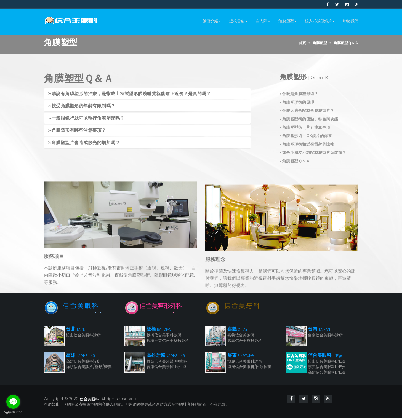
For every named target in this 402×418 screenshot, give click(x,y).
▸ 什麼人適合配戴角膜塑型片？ (307, 117)
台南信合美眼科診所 (325, 335)
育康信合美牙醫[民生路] (167, 366)
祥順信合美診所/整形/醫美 (89, 366)
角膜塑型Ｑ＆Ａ (346, 42)
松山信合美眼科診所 (83, 335)
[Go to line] (13, 402)
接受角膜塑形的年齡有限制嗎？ (81, 106)
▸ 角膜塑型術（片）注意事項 (305, 134)
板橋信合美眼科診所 (164, 335)
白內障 (263, 21)
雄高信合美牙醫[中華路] (167, 361)
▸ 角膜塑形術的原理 (297, 108)
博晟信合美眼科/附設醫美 (249, 366)
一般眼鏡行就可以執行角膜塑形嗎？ (86, 118)
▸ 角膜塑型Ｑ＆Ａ (295, 167)
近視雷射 (238, 21)
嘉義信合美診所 (240, 335)
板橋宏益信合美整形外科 (168, 340)
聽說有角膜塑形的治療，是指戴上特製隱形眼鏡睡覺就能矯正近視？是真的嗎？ (129, 94)
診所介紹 (212, 21)
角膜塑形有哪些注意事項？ (77, 131)
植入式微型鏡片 (320, 21)
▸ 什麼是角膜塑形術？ (299, 100)
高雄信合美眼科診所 (83, 361)
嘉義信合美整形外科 (244, 340)
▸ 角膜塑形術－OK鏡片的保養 (306, 142)
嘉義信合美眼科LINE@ (327, 366)
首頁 (302, 42)
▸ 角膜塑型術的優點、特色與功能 (309, 125)
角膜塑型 (287, 21)
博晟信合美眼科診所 (244, 361)
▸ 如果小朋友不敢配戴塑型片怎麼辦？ (313, 159)
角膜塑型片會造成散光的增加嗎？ (84, 143)
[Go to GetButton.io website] (13, 412)
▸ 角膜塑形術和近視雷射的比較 (307, 150)
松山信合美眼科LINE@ (327, 361)
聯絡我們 (350, 21)
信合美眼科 (89, 399)
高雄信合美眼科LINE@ (327, 372)
